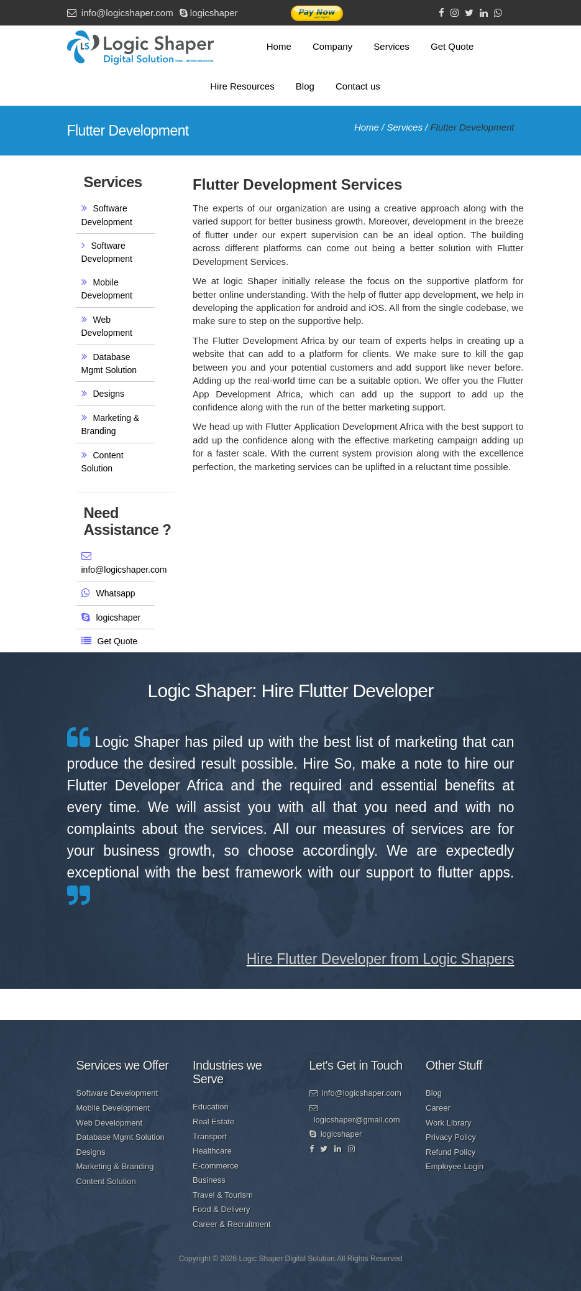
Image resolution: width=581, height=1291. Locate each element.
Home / (370, 127)
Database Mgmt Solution (120, 1137)
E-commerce (216, 1165)
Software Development (117, 1093)
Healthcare (212, 1150)
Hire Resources (242, 86)
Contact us (358, 86)
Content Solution (106, 1181)
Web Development (109, 1122)
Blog (305, 86)
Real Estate (213, 1121)
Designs (109, 394)
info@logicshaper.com (120, 12)
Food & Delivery (221, 1209)
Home (279, 46)
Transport (210, 1136)
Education (211, 1106)
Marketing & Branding (115, 1166)
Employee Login (454, 1166)
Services (391, 46)
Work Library (448, 1122)
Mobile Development (113, 1108)
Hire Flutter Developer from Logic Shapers (381, 959)
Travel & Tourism (223, 1195)
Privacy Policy (451, 1137)
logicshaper (209, 12)
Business (209, 1180)
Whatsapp (115, 593)
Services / (408, 127)
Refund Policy (450, 1152)
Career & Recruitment (232, 1224)
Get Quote (452, 46)
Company (332, 46)
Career (438, 1108)
